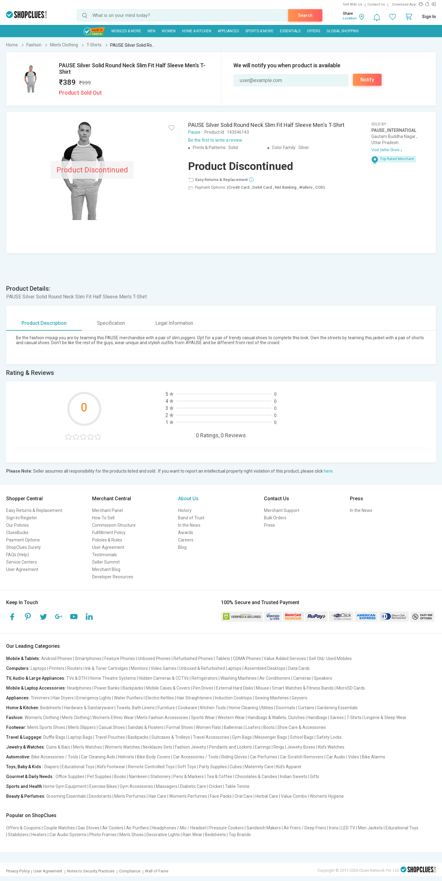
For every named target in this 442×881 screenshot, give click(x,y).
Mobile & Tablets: (23, 658)
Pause (194, 132)
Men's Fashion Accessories (162, 717)
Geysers (299, 697)
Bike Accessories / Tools (54, 756)
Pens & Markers (188, 776)
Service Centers (21, 562)
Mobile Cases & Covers (168, 688)
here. (329, 471)
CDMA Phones (247, 658)
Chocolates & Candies (256, 776)
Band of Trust (191, 517)
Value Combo (294, 796)
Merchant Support (281, 510)
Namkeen (138, 776)
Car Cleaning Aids (98, 756)
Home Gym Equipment (65, 786)
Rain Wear (192, 834)
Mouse (262, 688)
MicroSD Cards (350, 688)
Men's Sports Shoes (46, 727)
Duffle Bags (54, 737)
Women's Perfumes (188, 796)
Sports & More (259, 31)
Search (305, 15)
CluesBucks (17, 532)
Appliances (228, 31)
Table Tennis (237, 786)
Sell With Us (352, 4)
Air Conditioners (274, 678)
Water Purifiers (128, 697)
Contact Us (376, 4)
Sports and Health (24, 786)
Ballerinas (233, 727)
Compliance (129, 871)
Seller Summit (106, 562)
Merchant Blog (106, 569)
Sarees (337, 717)
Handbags (317, 717)
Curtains (306, 707)
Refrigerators (205, 678)
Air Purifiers (137, 827)
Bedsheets (50, 707)
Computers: (18, 668)
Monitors (139, 668)
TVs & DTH (76, 678)
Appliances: (18, 697)
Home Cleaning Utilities (251, 707)
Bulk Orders (275, 517)
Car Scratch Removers (302, 756)
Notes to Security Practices (90, 871)
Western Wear (231, 717)
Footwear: (16, 727)
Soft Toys (186, 766)
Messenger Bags (270, 737)
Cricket (215, 786)
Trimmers (40, 697)
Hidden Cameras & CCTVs (164, 678)
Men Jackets (370, 827)
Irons (334, 827)
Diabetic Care (193, 786)
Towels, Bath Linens (135, 707)
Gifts (314, 776)
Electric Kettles (159, 697)
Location (350, 18)
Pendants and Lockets (230, 747)
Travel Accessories (211, 737)
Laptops (38, 668)
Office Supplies (70, 776)
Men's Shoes (131, 834)
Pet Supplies (99, 776)
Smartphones (88, 658)
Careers (185, 539)
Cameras (302, 678)
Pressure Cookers (226, 827)
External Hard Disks (234, 688)
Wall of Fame (156, 871)
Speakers (323, 678)
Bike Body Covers (153, 756)
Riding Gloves (234, 756)
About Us (188, 498)
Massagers (166, 786)
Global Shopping (343, 31)
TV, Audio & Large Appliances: (35, 678)
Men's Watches (87, 747)
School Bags (302, 737)
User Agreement (22, 569)
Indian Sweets (293, 776)
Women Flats (208, 727)
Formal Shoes (179, 727)
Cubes (236, 766)
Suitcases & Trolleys (170, 737)
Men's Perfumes (130, 796)
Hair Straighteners (194, 697)
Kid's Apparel (288, 766)
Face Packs (221, 796)
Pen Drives (203, 688)
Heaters (39, 834)
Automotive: (18, 756)
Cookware (187, 707)
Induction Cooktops (233, 697)
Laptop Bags (80, 737)
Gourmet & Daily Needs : (30, 776)
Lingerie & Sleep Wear (385, 717)
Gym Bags (242, 737)
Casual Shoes (112, 727)
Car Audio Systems (68, 834)
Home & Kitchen (196, 31)
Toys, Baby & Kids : (24, 766)
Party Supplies (213, 766)
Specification (111, 323)
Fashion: (15, 717)
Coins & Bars (58, 747)
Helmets (126, 756)
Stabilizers (18, 834)
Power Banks (107, 688)
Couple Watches (59, 827)
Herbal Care (266, 796)
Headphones (79, 688)
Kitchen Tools (213, 707)
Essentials (290, 31)
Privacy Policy (18, 871)
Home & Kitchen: (22, 707)
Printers (56, 668)
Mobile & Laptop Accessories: (36, 688)
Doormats (285, 707)
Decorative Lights (163, 834)
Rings (278, 747)
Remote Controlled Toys (151, 766)
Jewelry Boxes (301, 747)
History (185, 510)
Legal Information (174, 323)
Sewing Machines (272, 697)
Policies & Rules (107, 539)
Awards (185, 532)
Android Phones (56, 658)
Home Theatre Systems (113, 678)
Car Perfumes (263, 756)
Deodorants (100, 796)
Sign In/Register (21, 517)
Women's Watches (122, 747)
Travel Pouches (110, 737)
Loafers (253, 727)
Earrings (263, 747)
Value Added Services (285, 658)
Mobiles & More (126, 31)
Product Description (44, 323)
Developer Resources (112, 576)
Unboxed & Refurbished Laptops (210, 668)
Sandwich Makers (263, 827)
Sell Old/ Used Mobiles (330, 658)
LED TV (348, 827)
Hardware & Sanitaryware (89, 707)
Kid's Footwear (111, 766)
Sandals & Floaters (146, 727)
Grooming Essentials (66, 796)
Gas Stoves (88, 827)
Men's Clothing (76, 717)
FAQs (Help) (17, 554)
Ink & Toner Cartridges (106, 668)
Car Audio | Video (342, 756)
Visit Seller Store (385, 150)
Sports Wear (203, 717)
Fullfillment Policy (109, 532)
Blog (182, 547)
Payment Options (23, 539)
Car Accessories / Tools (196, 756)
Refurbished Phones (193, 658)
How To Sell (103, 517)
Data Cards (299, 668)
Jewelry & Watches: (25, 747)
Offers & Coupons (23, 827)
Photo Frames (103, 834)
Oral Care (244, 796)
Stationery (160, 776)
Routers (75, 668)
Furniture (166, 707)
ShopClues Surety (23, 547)
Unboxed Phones (154, 658)
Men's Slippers (82, 727)
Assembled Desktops (264, 668)
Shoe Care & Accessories (301, 727)
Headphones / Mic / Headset (179, 827)
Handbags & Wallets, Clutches (276, 717)
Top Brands (240, 834)
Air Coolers (112, 827)
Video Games (163, 668)
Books (120, 776)
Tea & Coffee (219, 776)
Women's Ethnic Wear (113, 717)
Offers (313, 31)
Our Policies (17, 525)
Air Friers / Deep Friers (305, 827)
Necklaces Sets (157, 747)
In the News (189, 525)
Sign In (429, 16)
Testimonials (104, 554)
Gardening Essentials (337, 707)
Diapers (51, 766)
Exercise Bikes (103, 786)
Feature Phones (119, 658)
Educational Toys (78, 766)
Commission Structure (114, 525)
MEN (151, 31)
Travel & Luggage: (24, 737)
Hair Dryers (63, 697)
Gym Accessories (136, 786)
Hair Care (157, 796)
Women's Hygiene (327, 796)
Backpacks (132, 688)
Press (269, 525)
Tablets (223, 658)
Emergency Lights (93, 697)
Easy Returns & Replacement (34, 510)
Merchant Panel (107, 510)
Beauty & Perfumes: (25, 796)
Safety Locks (329, 737)
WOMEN (169, 31)
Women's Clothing (42, 717)
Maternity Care (259, 766)
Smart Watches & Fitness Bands (303, 688)
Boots (269, 727)
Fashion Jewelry (190, 747)
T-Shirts (354, 717)
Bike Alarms (373, 756)
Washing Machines (238, 678)
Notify (367, 80)
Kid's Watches (331, 747)
